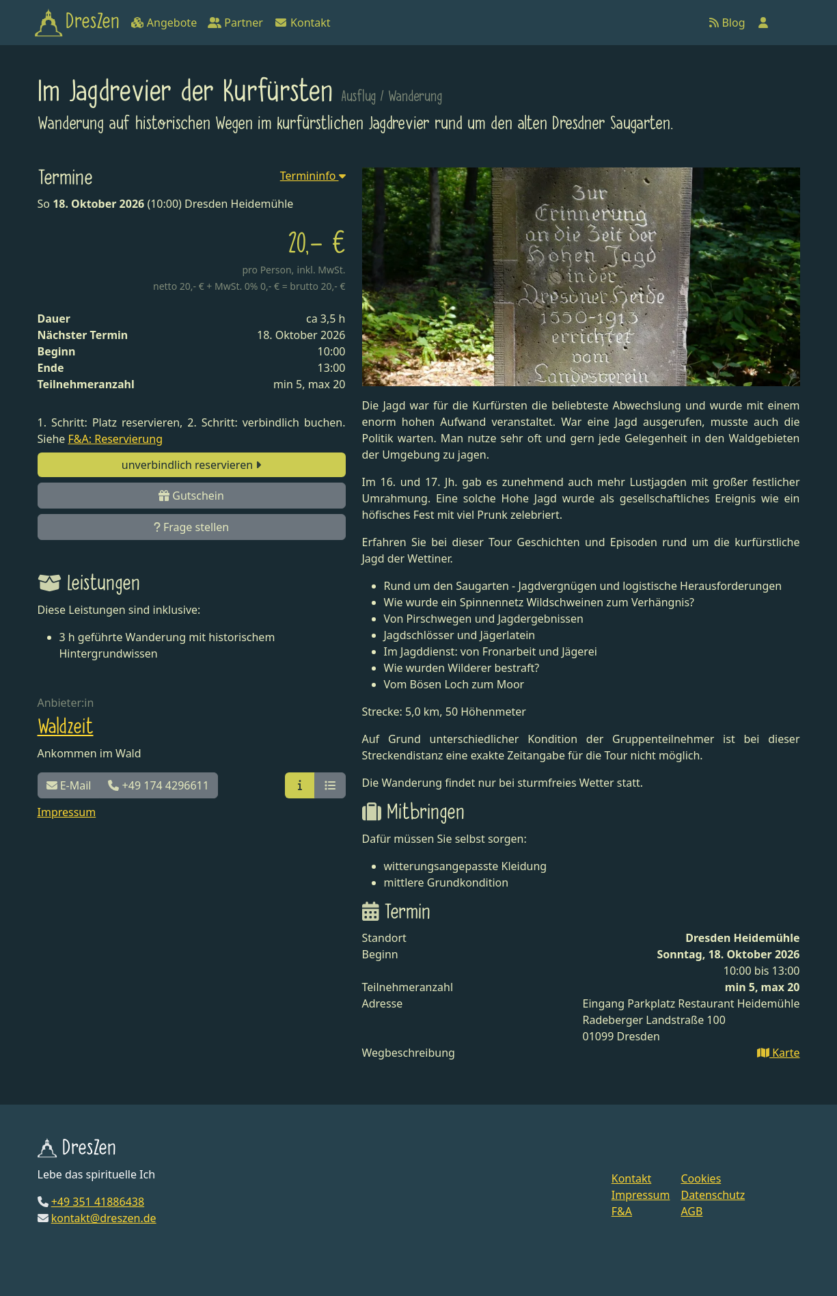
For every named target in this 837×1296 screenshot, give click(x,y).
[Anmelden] (763, 22)
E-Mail (69, 785)
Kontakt (302, 22)
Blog (727, 22)
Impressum (67, 812)
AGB (691, 1211)
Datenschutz (713, 1194)
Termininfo (313, 175)
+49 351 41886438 (97, 1201)
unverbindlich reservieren (191, 464)
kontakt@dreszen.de (103, 1218)
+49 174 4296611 (158, 785)
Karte (778, 1052)
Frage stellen (191, 527)
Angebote (164, 22)
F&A (622, 1211)
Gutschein (191, 495)
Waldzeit (66, 727)
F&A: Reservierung (115, 438)
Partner (235, 22)
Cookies (701, 1178)
